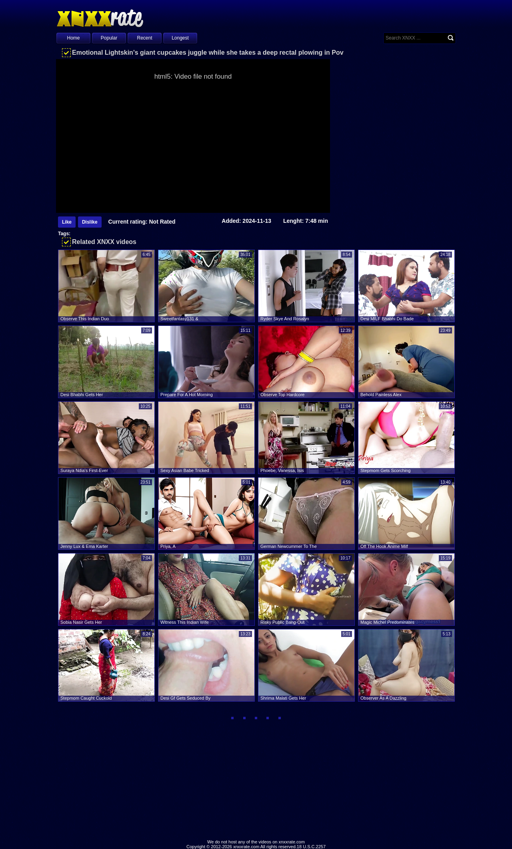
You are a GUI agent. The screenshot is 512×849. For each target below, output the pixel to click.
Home (73, 38)
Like (67, 222)
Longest (180, 38)
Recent (144, 38)
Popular (109, 38)
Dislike (90, 222)
